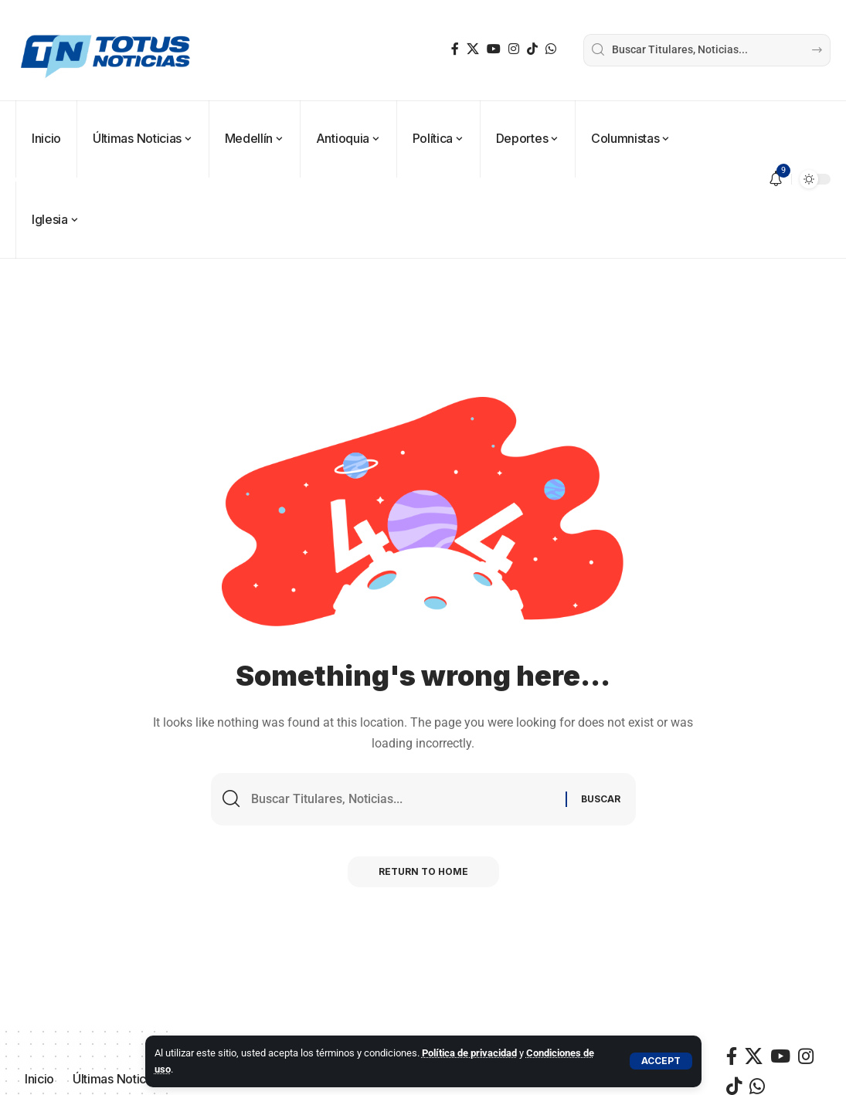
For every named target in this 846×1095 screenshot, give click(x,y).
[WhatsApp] (551, 49)
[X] (473, 49)
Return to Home (423, 871)
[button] (661, 1061)
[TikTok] (532, 49)
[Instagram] (514, 49)
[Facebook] (455, 49)
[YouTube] (494, 49)
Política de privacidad (469, 1053)
